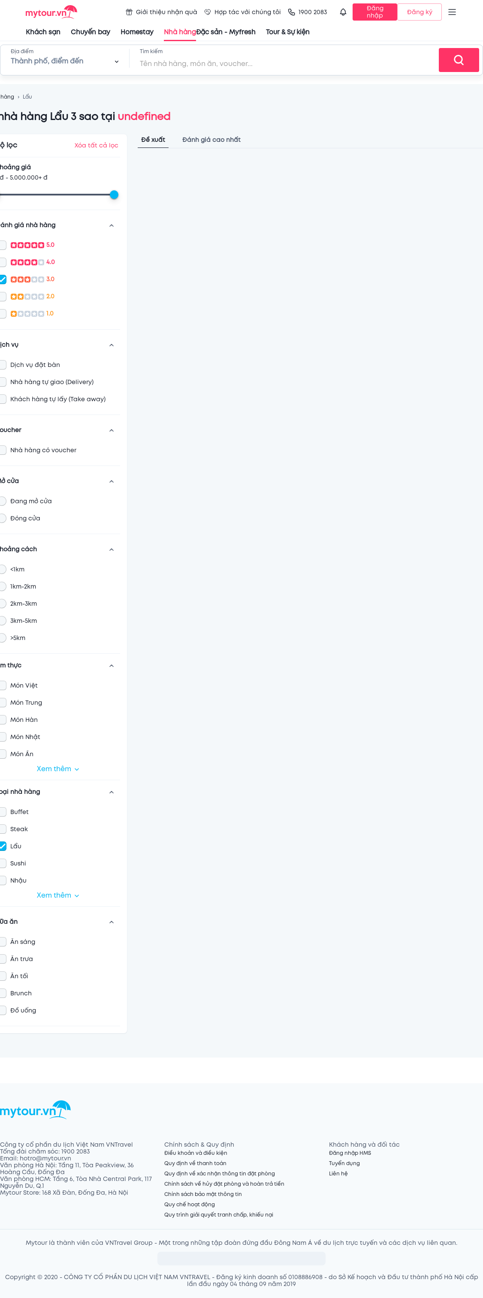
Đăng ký (419, 12)
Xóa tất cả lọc (96, 145)
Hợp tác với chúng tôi (242, 12)
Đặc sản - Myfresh (226, 32)
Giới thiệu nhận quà (161, 12)
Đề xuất (153, 140)
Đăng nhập (375, 12)
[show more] (111, 225)
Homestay (137, 32)
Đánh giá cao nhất (211, 140)
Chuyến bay (90, 32)
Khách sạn (43, 32)
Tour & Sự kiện (288, 32)
